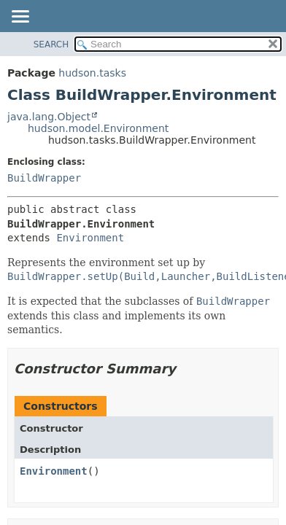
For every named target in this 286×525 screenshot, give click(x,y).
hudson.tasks (92, 73)
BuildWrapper (44, 178)
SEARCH (51, 44)
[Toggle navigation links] (19, 17)
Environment (90, 238)
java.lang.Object (48, 116)
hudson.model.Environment (98, 128)
